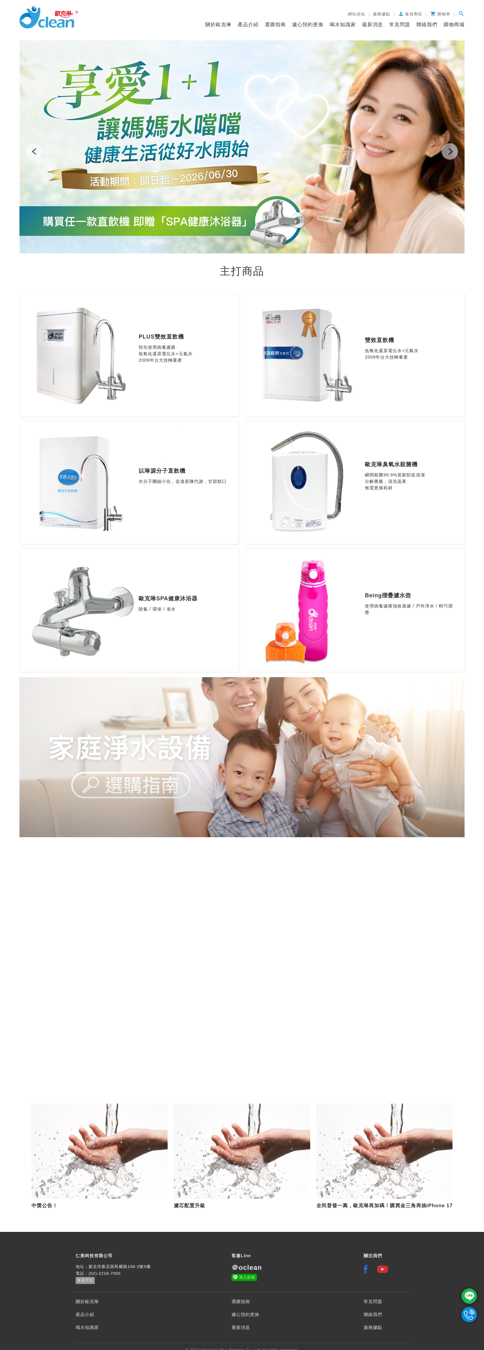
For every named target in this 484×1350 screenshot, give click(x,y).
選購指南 (275, 24)
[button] (34, 151)
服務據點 (373, 1327)
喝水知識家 (343, 24)
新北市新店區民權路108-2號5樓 (119, 1266)
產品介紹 (248, 24)
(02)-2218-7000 (105, 1273)
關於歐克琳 (218, 24)
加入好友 (247, 1277)
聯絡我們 (426, 24)
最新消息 (372, 24)
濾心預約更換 (307, 24)
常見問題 (399, 24)
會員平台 (85, 1280)
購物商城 (454, 24)
